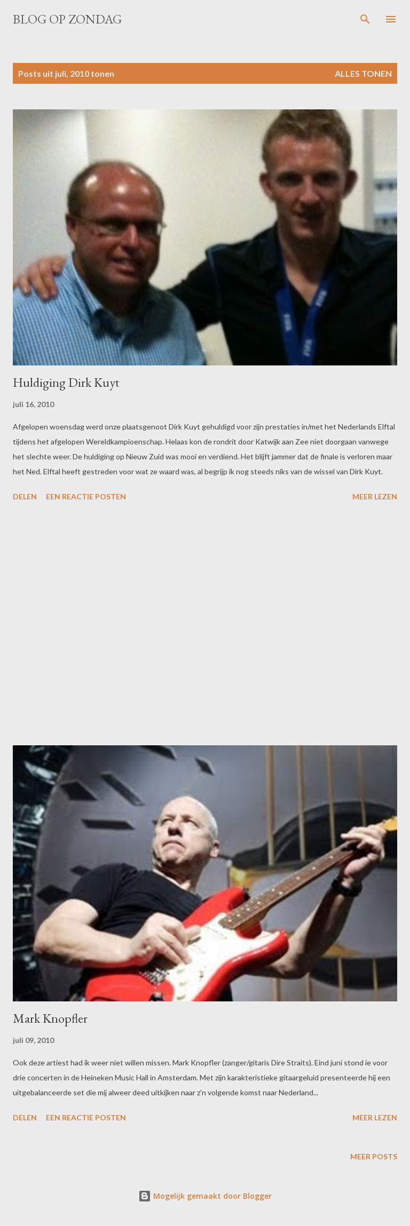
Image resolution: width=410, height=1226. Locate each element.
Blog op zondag (67, 19)
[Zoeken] (365, 19)
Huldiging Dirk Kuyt (66, 382)
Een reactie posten (86, 496)
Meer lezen (374, 496)
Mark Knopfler (50, 1018)
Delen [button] (25, 496)
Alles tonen (363, 73)
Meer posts (373, 1156)
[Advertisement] (205, 625)
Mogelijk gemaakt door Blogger (205, 1196)
